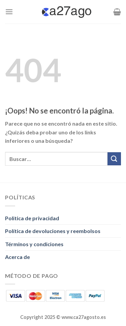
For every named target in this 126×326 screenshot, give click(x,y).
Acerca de (17, 257)
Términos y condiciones (34, 244)
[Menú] (9, 11)
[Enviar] (114, 158)
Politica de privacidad (32, 218)
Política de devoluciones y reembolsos (52, 231)
